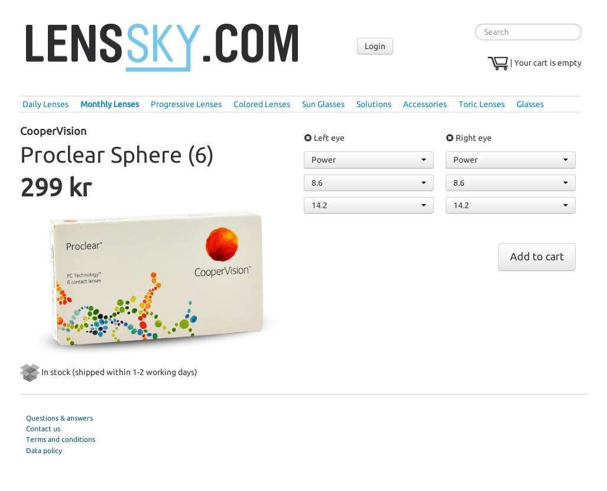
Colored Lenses (261, 104)
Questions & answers (59, 418)
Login (375, 46)
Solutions (373, 104)
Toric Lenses (482, 104)
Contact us (43, 428)
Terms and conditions (60, 439)
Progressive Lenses (186, 104)
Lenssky (162, 48)
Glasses (530, 104)
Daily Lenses (45, 104)
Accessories (425, 104)
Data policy (44, 450)
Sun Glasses (323, 104)
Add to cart (537, 256)
